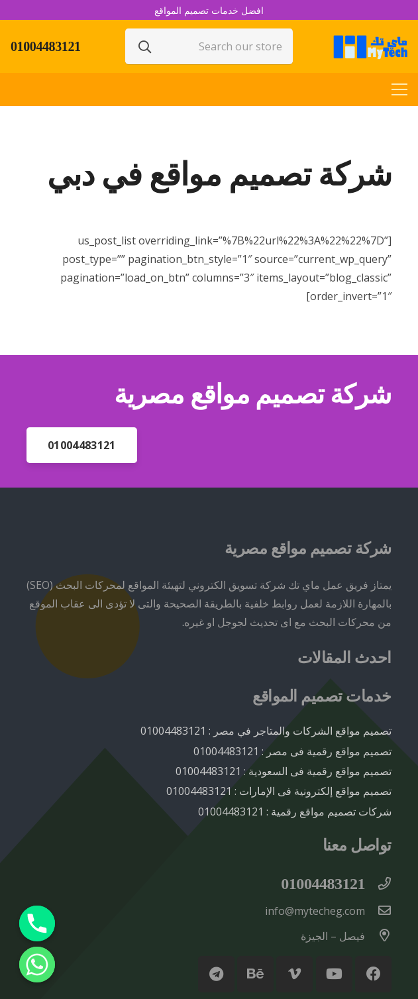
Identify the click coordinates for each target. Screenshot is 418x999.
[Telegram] (216, 974)
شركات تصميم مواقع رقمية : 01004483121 (295, 811)
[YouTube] (334, 974)
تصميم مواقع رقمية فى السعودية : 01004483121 (284, 771)
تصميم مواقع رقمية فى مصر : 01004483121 (292, 751)
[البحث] (144, 46)
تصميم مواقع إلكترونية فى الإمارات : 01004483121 (279, 791)
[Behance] (255, 974)
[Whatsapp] (37, 964)
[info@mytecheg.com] (378, 911)
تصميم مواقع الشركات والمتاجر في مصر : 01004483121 (266, 730)
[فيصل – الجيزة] (378, 936)
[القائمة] (399, 89)
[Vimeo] (294, 974)
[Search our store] (208, 46)
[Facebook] (373, 974)
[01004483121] (378, 884)
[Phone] (37, 923)
